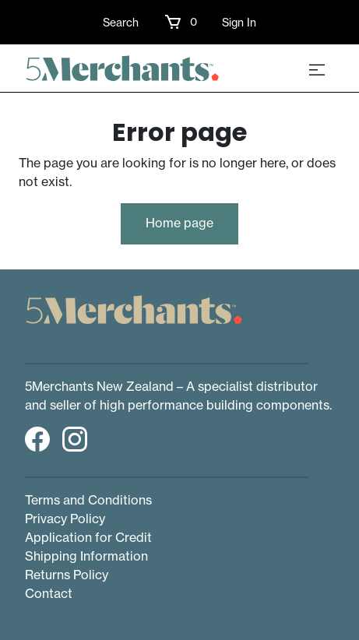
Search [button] (121, 23)
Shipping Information (86, 556)
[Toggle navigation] (317, 68)
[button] (180, 21)
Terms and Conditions (88, 500)
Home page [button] (179, 222)
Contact (48, 593)
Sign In (239, 23)
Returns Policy (66, 574)
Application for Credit (88, 537)
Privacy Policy (65, 518)
